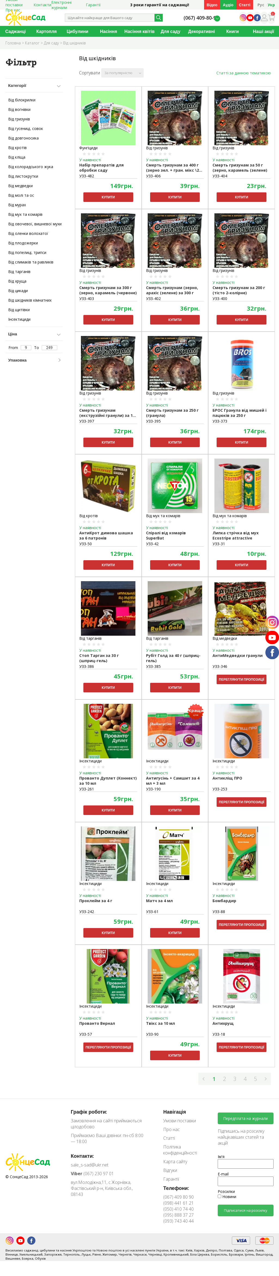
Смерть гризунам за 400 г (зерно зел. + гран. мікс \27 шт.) (173, 167)
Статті (244, 4)
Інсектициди (19, 319)
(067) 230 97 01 (92, 1174)
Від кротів (17, 147)
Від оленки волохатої (28, 233)
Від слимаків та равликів (30, 262)
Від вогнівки (19, 109)
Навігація (174, 1111)
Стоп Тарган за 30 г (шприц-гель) (99, 658)
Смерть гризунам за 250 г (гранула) (172, 413)
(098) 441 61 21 (178, 1203)
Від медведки (20, 185)
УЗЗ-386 (86, 666)
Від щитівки (19, 309)
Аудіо (228, 4)
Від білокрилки (21, 99)
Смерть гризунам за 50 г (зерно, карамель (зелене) (240, 167)
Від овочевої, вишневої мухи (35, 223)
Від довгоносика (23, 138)
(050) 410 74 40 (178, 1209)
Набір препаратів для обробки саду (101, 167)
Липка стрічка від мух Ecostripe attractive (236, 535)
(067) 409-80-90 (201, 18)
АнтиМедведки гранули (238, 655)
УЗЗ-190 (153, 789)
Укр (271, 4)
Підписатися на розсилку (245, 1210)
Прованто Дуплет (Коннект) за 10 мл (108, 780)
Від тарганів (19, 271)
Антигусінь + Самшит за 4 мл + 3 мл (172, 780)
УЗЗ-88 (219, 911)
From (20, 347)
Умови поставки (179, 1121)
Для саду (170, 31)
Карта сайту (175, 1162)
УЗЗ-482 (86, 175)
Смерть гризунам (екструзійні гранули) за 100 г (108, 413)
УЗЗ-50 (85, 543)
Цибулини (77, 31)
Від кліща (16, 157)
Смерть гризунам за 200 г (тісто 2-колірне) (239, 290)
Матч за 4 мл (159, 900)
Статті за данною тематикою (243, 72)
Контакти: (82, 1156)
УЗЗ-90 (152, 1034)
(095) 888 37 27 (178, 1215)
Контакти (42, 4)
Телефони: (176, 1188)
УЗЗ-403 (86, 298)
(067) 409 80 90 (178, 1197)
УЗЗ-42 (152, 543)
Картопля (46, 31)
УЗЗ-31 (219, 543)
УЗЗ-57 (85, 1034)
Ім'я (221, 1156)
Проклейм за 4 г (95, 900)
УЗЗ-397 (86, 421)
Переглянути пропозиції (241, 679)
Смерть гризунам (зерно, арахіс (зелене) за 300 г (172, 290)
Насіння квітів (140, 31)
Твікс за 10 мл (160, 1023)
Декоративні (201, 31)
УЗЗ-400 (220, 298)
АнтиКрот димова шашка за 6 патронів (106, 535)
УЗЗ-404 (220, 175)
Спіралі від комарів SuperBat (166, 535)
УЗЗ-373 (220, 421)
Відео (212, 4)
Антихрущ (223, 1023)
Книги (232, 31)
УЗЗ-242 (86, 911)
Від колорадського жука (30, 166)
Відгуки (170, 1170)
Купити (108, 197)
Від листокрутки (23, 176)
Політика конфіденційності (180, 1150)
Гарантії (93, 4)
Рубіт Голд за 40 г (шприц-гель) (173, 658)
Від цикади (18, 290)
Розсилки (226, 1191)
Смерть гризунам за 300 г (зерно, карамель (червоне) (108, 290)
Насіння (108, 31)
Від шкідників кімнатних (29, 300)
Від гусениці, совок (25, 128)
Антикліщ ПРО (227, 778)
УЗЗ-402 (153, 298)
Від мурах (17, 204)
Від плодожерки (23, 242)
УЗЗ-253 (220, 789)
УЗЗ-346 (220, 666)
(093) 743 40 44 (178, 1221)
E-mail (223, 1174)
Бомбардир (224, 900)
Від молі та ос (21, 195)
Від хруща (17, 281)
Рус (260, 4)
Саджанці (15, 31)
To (45, 347)
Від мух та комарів (25, 214)
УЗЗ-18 (219, 1034)
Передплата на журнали (245, 1118)
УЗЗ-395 (153, 421)
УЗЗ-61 (152, 911)
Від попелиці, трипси (27, 252)
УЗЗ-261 (86, 789)
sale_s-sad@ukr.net (89, 1165)
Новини (227, 1196)
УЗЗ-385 (153, 666)
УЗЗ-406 (153, 175)
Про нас (171, 1129)
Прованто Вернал (97, 1023)
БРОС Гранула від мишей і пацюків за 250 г (239, 413)
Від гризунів (19, 119)
